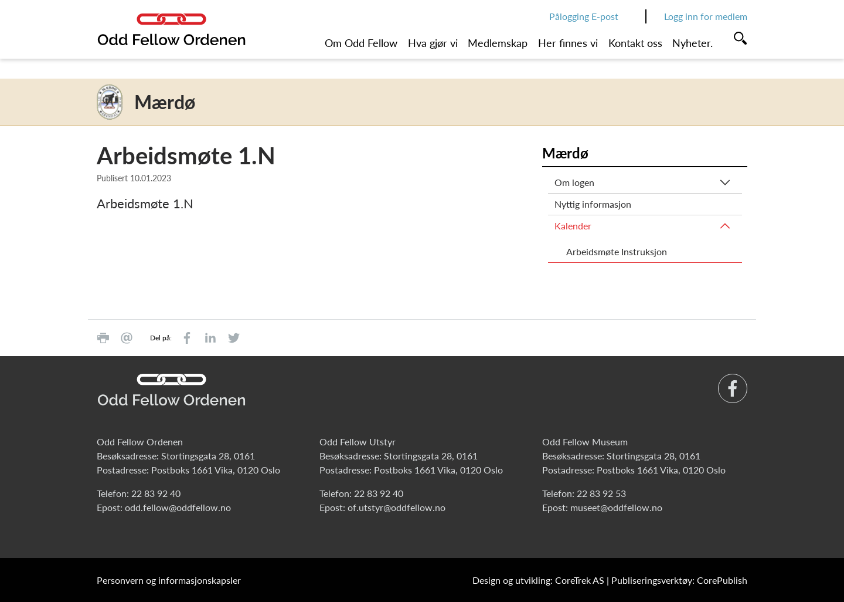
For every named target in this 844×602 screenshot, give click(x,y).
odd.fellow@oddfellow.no (178, 507)
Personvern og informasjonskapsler (169, 580)
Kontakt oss (635, 42)
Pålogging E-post (583, 16)
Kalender (572, 225)
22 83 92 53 (601, 493)
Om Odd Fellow (361, 42)
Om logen (574, 182)
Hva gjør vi (433, 42)
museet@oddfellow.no (616, 507)
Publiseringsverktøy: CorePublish (679, 580)
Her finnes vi (568, 42)
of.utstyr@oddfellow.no (396, 507)
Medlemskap (498, 42)
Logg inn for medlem (705, 16)
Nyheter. (692, 42)
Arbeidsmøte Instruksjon (616, 251)
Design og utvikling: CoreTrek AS (538, 580)
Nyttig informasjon (592, 203)
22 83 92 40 (156, 493)
